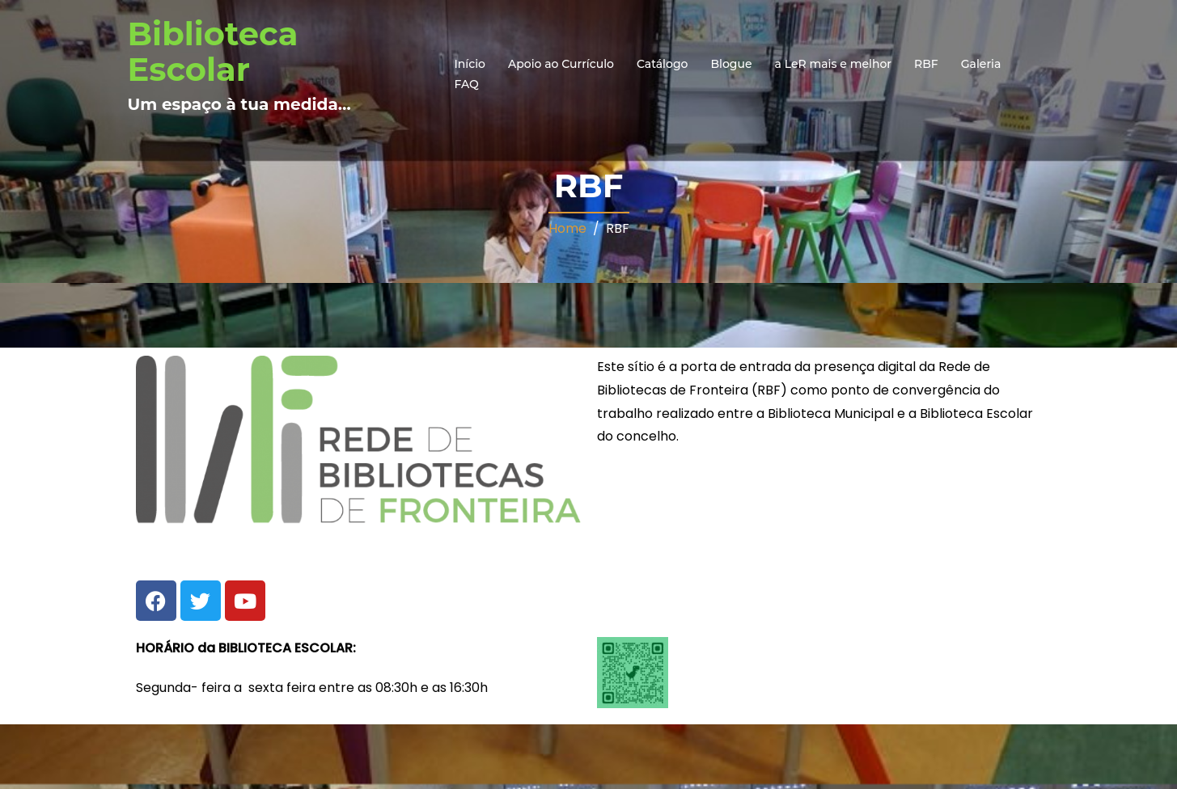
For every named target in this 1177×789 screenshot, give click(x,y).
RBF (926, 64)
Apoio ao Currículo (561, 64)
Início (470, 64)
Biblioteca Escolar (213, 51)
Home (567, 228)
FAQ (467, 84)
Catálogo (662, 64)
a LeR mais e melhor (833, 64)
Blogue (731, 64)
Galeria (981, 64)
